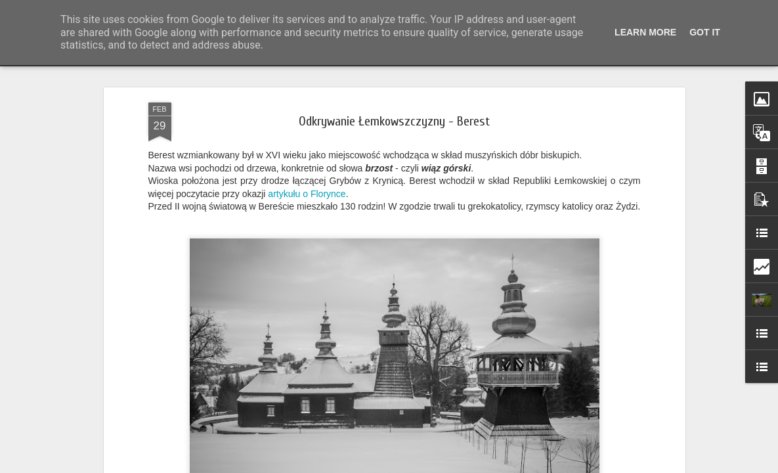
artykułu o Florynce (306, 192)
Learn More (645, 32)
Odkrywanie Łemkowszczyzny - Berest (394, 119)
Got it (704, 32)
